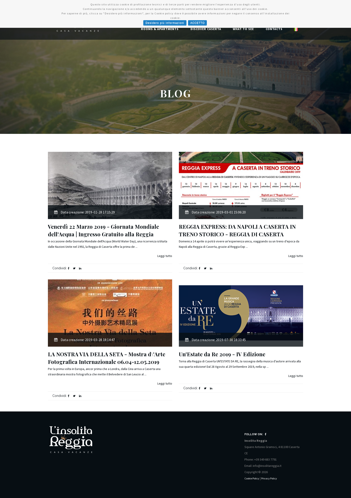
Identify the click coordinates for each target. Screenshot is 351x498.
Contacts (274, 29)
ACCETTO (197, 22)
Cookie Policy (251, 478)
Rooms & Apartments (160, 29)
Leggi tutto (164, 256)
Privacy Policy (269, 478)
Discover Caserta (205, 29)
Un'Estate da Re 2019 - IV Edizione (222, 354)
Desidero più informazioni (165, 22)
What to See (243, 29)
